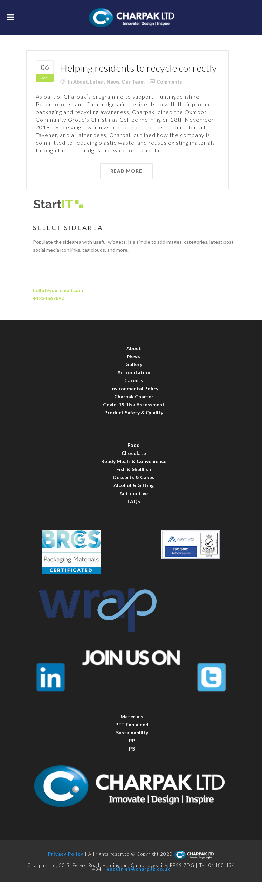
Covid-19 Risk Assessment (134, 404)
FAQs (133, 501)
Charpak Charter (133, 396)
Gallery (133, 364)
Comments (169, 82)
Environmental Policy (133, 388)
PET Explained (132, 724)
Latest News (104, 82)
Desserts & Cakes (133, 477)
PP (132, 741)
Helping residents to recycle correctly (138, 68)
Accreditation (133, 372)
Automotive (133, 493)
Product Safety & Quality (133, 412)
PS (132, 749)
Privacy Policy (65, 854)
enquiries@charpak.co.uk (138, 869)
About (80, 82)
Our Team (133, 82)
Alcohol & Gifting (133, 485)
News (133, 356)
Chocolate (134, 453)
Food (133, 445)
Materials (131, 716)
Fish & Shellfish (133, 469)
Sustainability (132, 732)
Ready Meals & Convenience (133, 461)
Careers (133, 380)
